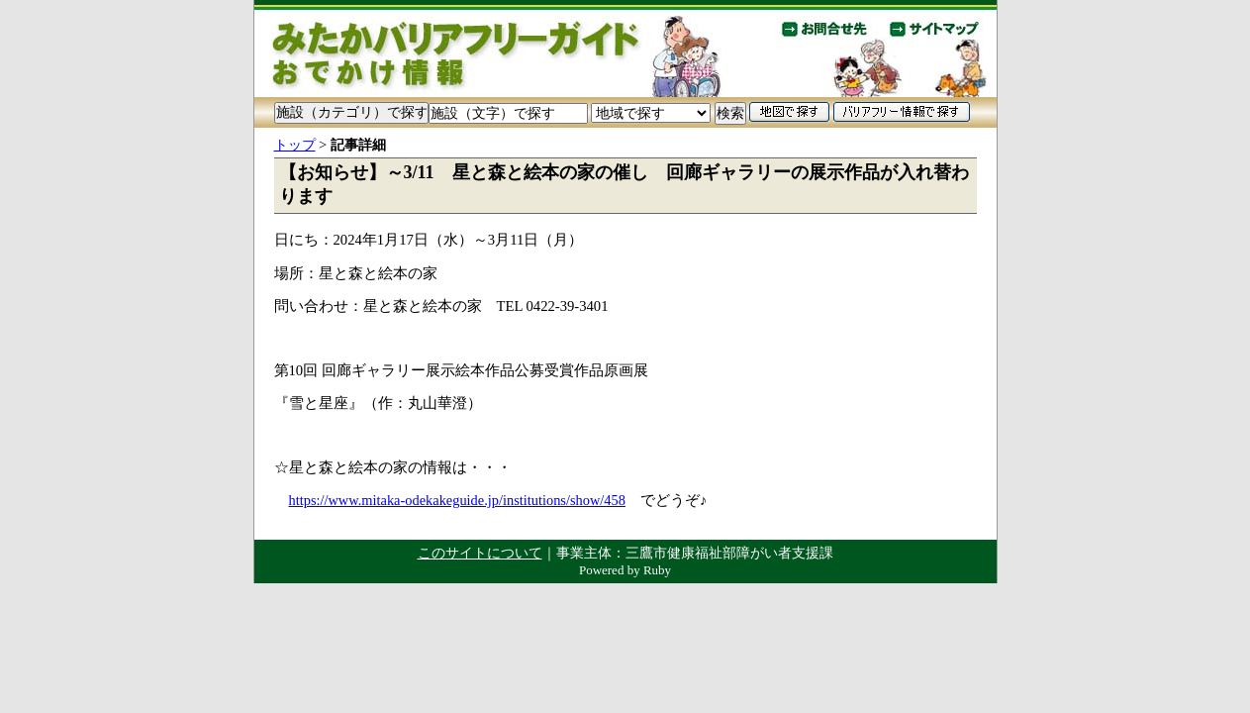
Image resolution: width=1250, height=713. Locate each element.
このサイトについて (480, 552)
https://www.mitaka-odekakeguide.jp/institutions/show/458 (457, 500)
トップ (295, 145)
